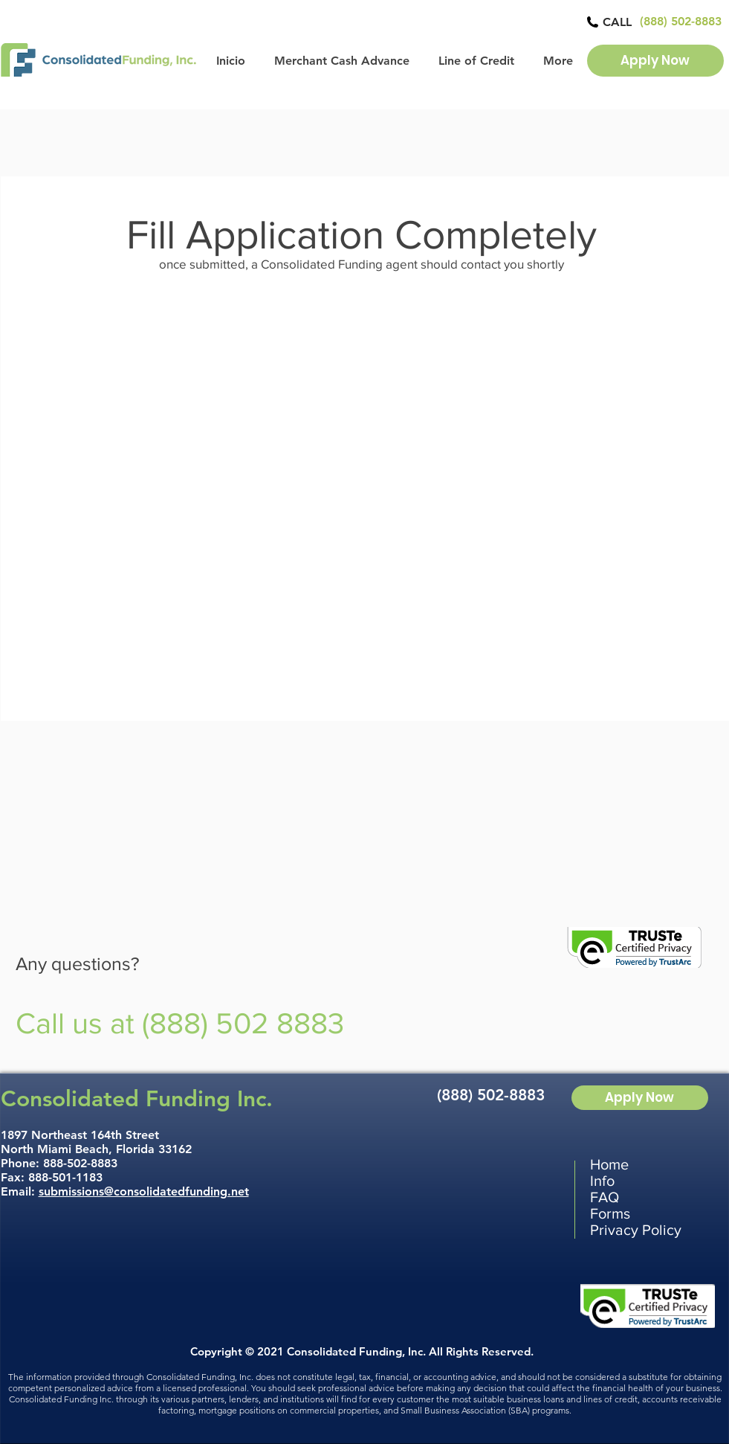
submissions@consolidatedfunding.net (144, 1191)
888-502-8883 (80, 1163)
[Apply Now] (655, 61)
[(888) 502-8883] (680, 21)
